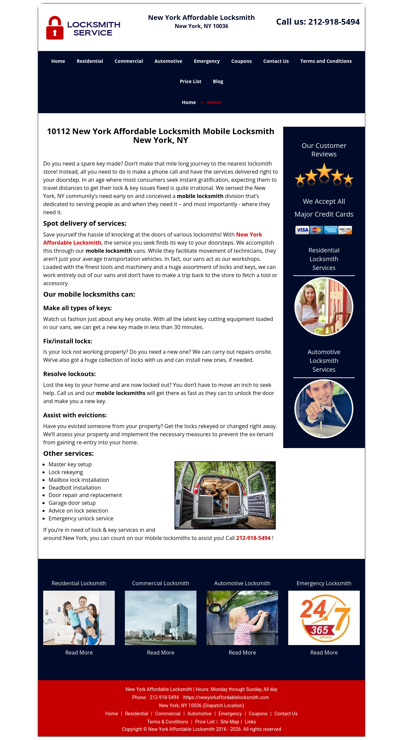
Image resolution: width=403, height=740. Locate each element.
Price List (191, 81)
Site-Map (229, 721)
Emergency (207, 61)
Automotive (169, 61)
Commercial (129, 61)
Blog (218, 81)
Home (58, 61)
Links (250, 721)
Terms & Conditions (167, 721)
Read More (78, 652)
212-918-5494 (334, 21)
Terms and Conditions (326, 61)
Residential (90, 61)
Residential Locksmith (79, 583)
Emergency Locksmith (324, 583)
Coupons (241, 61)
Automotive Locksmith (242, 583)
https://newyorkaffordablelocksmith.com (226, 697)
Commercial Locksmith (160, 583)
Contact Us (276, 61)
